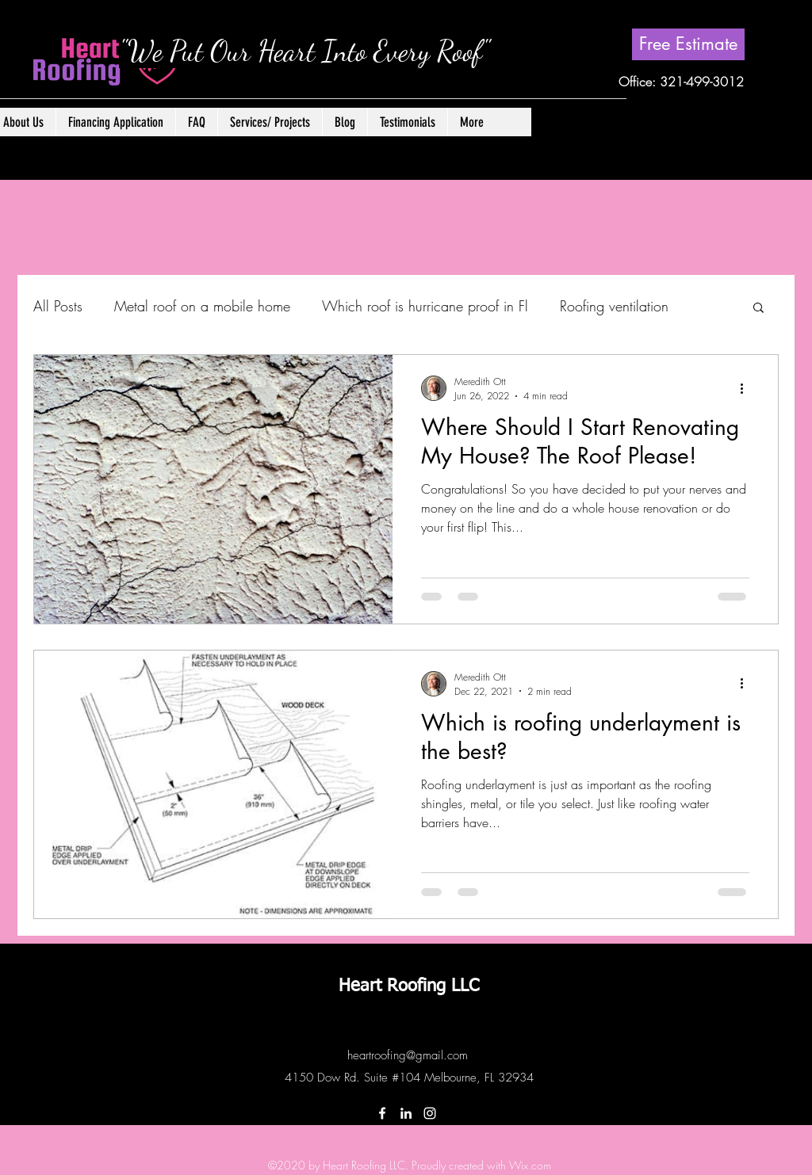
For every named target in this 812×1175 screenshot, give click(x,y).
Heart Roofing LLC (409, 986)
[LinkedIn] (406, 1113)
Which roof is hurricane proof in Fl (425, 305)
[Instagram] (430, 1113)
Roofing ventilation (614, 305)
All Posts (57, 305)
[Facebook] (382, 1113)
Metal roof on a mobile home (202, 305)
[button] (269, 122)
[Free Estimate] (688, 44)
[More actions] (746, 388)
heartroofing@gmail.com (407, 1055)
